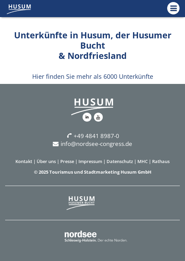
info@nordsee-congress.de (92, 144)
